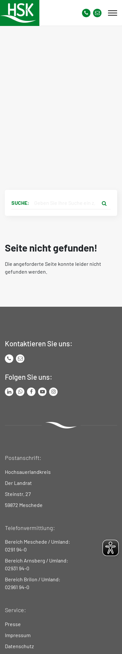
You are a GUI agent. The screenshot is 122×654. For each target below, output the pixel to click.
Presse (13, 624)
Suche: (20, 203)
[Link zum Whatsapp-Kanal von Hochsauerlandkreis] (20, 392)
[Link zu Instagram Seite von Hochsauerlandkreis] (53, 392)
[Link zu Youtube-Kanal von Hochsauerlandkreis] (42, 392)
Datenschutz (19, 646)
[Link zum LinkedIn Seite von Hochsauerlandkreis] (9, 392)
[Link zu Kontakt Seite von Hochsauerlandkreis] (97, 13)
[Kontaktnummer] (86, 13)
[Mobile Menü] (112, 13)
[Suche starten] (104, 202)
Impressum (18, 635)
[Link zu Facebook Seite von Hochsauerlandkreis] (31, 392)
